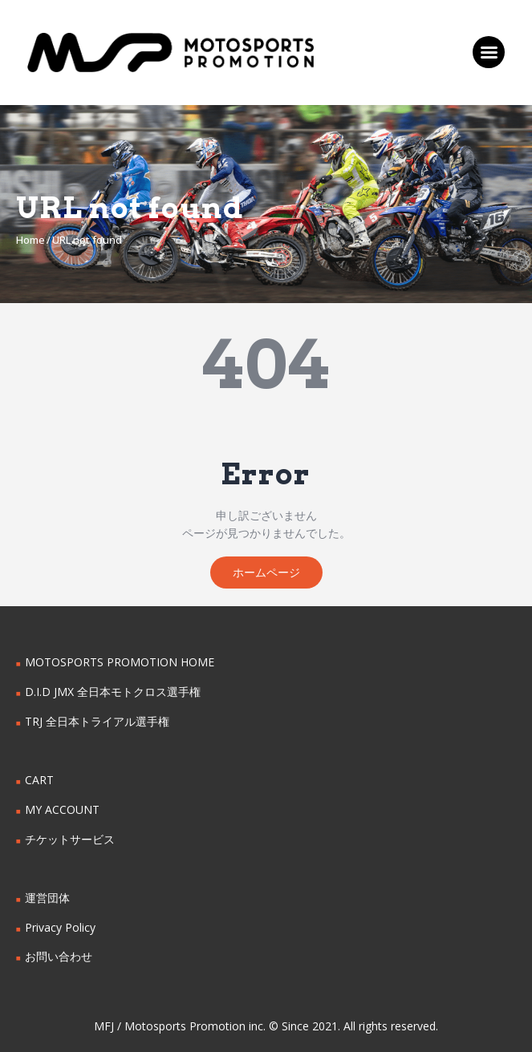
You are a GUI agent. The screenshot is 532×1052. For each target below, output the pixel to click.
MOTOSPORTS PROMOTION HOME (119, 662)
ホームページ (266, 572)
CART (39, 779)
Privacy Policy (60, 927)
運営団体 (47, 897)
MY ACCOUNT (62, 809)
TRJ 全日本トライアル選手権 (97, 721)
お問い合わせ (58, 956)
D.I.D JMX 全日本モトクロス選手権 (113, 691)
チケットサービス (70, 839)
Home (30, 240)
